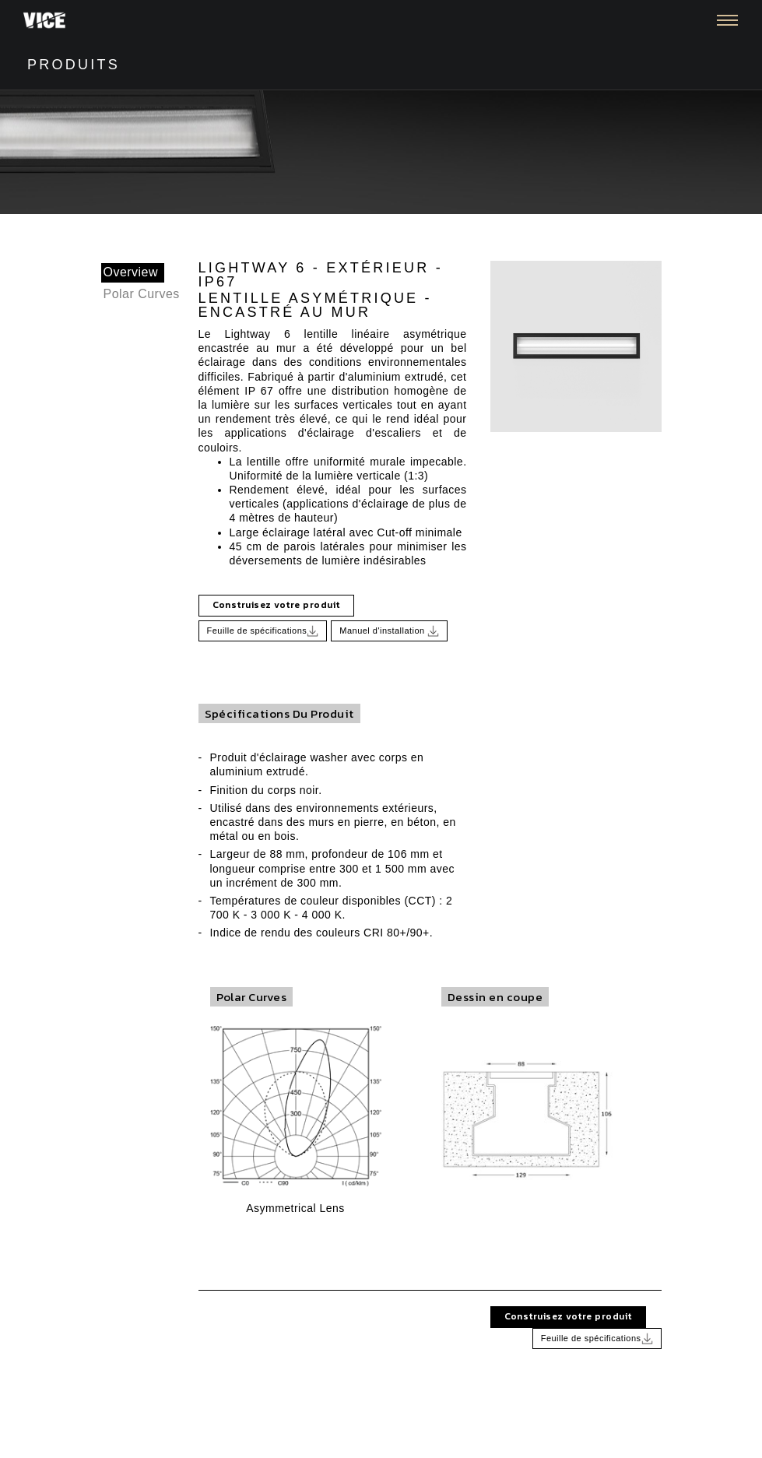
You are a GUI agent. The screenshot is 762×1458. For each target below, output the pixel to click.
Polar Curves (142, 293)
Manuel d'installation (389, 631)
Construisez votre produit (276, 605)
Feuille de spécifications (263, 631)
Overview (131, 272)
